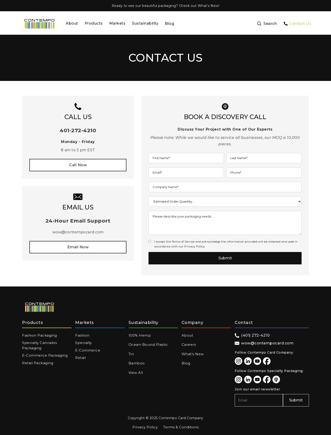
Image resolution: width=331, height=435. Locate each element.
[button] (93, 24)
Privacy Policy (145, 427)
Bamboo (136, 363)
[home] (39, 24)
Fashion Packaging (39, 335)
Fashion (82, 335)
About (72, 23)
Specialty (83, 343)
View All (135, 372)
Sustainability (145, 23)
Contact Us (300, 23)
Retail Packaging (37, 363)
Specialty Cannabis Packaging (39, 345)
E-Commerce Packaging (45, 355)
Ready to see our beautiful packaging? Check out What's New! (166, 6)
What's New (193, 354)
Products (94, 23)
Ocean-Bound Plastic (148, 344)
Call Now (78, 165)
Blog (169, 23)
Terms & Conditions (181, 427)
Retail (80, 357)
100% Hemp (139, 335)
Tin (131, 354)
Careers (189, 344)
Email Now (78, 247)
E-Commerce (87, 350)
